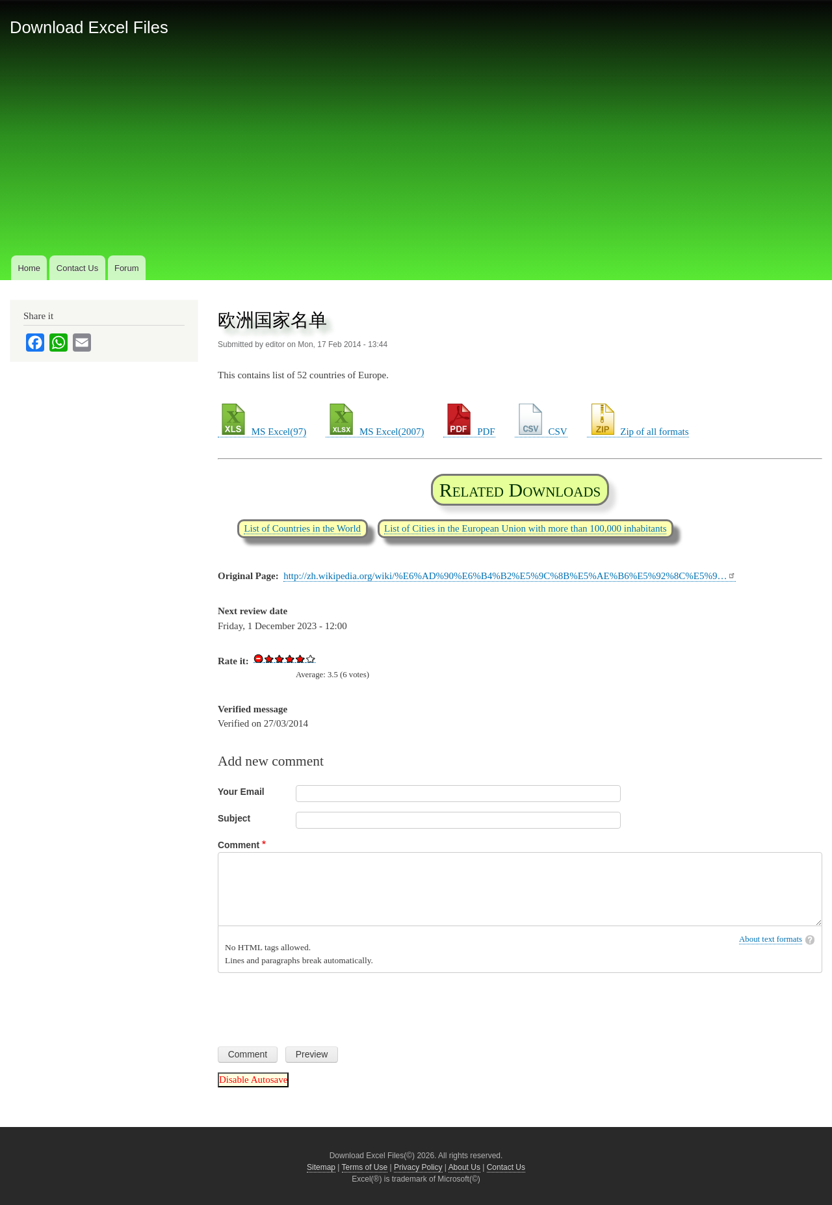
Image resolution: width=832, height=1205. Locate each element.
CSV (541, 431)
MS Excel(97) (262, 431)
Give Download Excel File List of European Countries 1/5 (269, 658)
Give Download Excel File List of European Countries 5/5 (311, 658)
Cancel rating (259, 658)
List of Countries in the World (302, 528)
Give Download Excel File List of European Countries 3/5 (290, 658)
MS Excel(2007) (375, 431)
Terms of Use (365, 1167)
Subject (234, 818)
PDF (469, 431)
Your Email (241, 791)
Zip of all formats (638, 431)
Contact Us (77, 268)
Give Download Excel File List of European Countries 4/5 (300, 658)
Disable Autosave (253, 1079)
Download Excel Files (89, 27)
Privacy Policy (418, 1167)
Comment (238, 845)
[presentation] (316, 1004)
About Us (464, 1167)
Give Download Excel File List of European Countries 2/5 (279, 658)
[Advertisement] (416, 155)
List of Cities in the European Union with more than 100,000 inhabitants (525, 528)
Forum (126, 268)
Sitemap (321, 1167)
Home (29, 268)
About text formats (770, 939)
